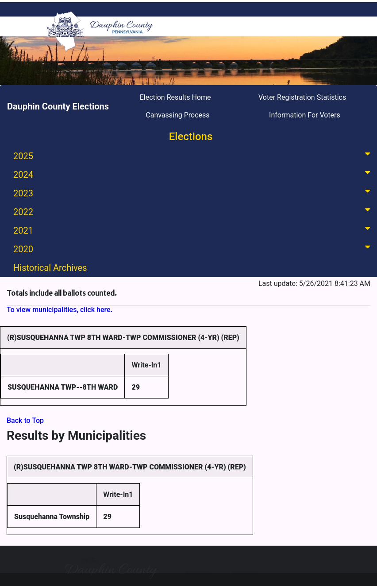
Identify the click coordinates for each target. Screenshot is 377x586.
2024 (193, 174)
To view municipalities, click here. (59, 309)
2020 (193, 248)
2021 (193, 230)
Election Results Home (175, 97)
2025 (193, 155)
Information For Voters (304, 115)
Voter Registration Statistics (302, 97)
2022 (193, 211)
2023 (193, 193)
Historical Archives (50, 267)
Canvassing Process (177, 115)
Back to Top (25, 420)
